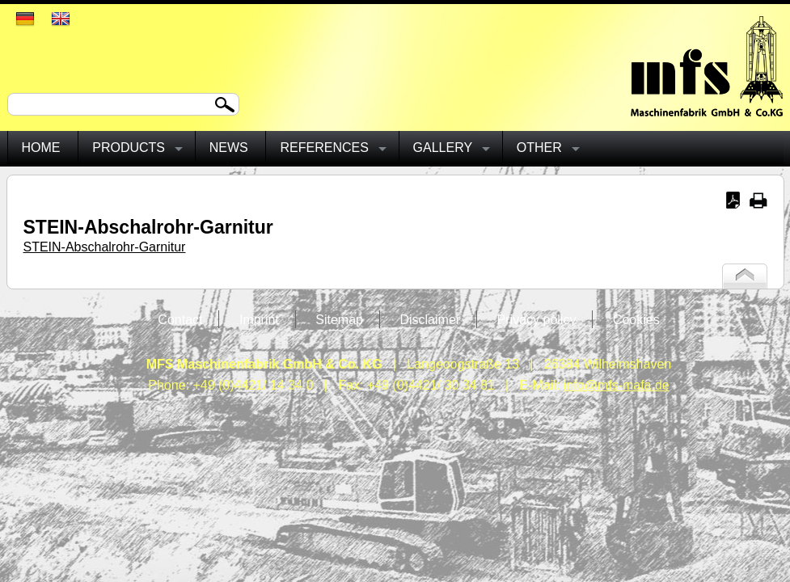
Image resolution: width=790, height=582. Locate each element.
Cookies (636, 320)
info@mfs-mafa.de (617, 385)
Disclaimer (429, 320)
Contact (180, 320)
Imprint (259, 320)
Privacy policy (537, 320)
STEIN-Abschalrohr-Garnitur (104, 247)
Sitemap (339, 320)
